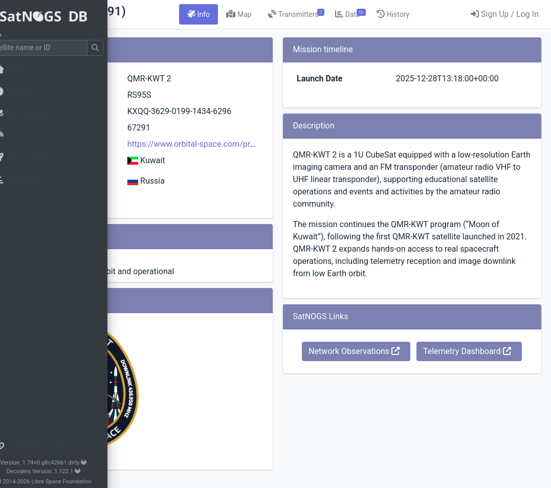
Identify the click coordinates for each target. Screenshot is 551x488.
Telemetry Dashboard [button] (442, 411)
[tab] (281, 14)
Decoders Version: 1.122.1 (64, 471)
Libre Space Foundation (82, 481)
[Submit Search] (115, 48)
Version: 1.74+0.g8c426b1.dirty (63, 462)
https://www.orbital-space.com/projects (301, 156)
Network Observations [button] (442, 388)
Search (13, 35)
